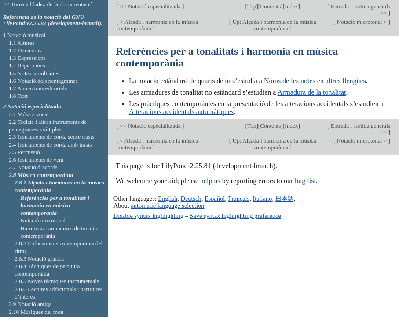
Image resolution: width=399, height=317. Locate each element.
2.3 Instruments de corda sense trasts (52, 136)
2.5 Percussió (24, 152)
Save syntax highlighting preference (235, 215)
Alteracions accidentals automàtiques (181, 111)
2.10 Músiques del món (36, 312)
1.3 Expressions (27, 58)
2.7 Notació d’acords (33, 167)
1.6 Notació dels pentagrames (43, 80)
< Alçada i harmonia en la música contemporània (157, 25)
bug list (305, 180)
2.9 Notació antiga (30, 304)
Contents (270, 6)
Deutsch (191, 198)
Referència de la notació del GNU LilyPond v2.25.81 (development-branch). (53, 20)
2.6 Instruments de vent (36, 159)
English (167, 198)
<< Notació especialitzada (150, 6)
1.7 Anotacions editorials (38, 88)
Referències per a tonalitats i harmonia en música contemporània (54, 206)
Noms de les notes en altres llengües (315, 81)
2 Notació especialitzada (32, 106)
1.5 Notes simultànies (34, 73)
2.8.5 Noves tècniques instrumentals (57, 281)
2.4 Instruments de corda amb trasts (50, 144)
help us (210, 180)
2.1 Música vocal (29, 114)
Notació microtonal (43, 220)
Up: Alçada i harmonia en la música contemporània (273, 25)
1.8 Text (18, 95)
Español (215, 198)
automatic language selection (167, 205)
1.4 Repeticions (27, 65)
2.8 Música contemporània (41, 175)
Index (291, 6)
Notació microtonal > (361, 21)
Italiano (262, 198)
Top (251, 6)
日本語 (284, 198)
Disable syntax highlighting (148, 215)
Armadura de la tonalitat (312, 92)
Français (238, 198)
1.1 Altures (21, 43)
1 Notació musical (24, 35)
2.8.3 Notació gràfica (39, 258)
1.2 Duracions (25, 50)
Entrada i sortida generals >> (360, 9)
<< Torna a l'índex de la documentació (47, 4)
